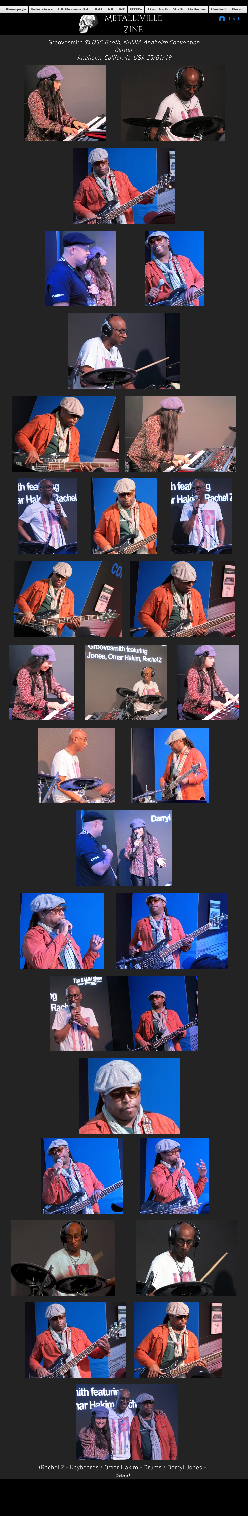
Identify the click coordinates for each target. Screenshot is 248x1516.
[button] (136, 9)
